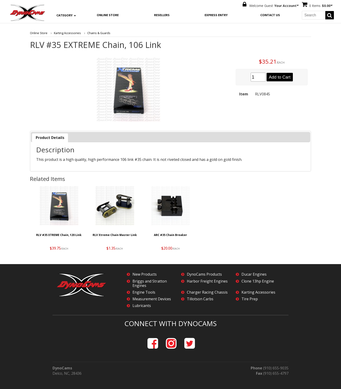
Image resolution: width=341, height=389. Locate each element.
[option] (59, 218)
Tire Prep (249, 298)
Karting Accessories (65, 32)
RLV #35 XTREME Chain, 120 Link (59, 234)
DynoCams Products (204, 273)
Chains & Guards (95, 32)
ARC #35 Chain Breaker (170, 234)
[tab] (50, 136)
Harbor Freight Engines (207, 280)
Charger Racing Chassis (207, 291)
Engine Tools (143, 291)
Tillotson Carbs (200, 298)
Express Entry (216, 14)
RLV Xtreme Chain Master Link (115, 234)
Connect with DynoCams (170, 322)
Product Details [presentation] (50, 136)
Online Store (108, 14)
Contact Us (270, 14)
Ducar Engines (254, 273)
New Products (144, 273)
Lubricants (141, 305)
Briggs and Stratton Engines (149, 282)
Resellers (162, 14)
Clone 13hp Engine (257, 280)
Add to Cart (279, 76)
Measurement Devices (151, 298)
